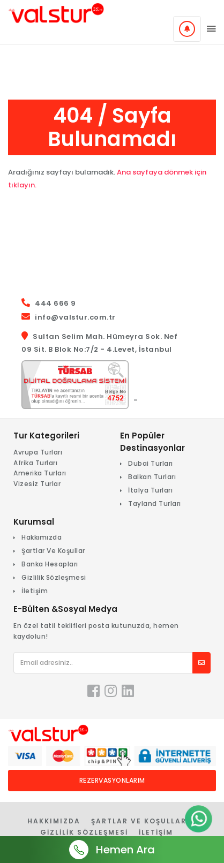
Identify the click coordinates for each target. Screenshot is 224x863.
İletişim (34, 590)
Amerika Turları (39, 473)
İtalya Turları (150, 490)
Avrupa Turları (37, 452)
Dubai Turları (150, 463)
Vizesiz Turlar (37, 483)
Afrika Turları (35, 462)
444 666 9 (55, 303)
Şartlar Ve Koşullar (53, 550)
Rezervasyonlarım (112, 780)
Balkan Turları (152, 476)
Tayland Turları (154, 503)
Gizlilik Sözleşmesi (53, 577)
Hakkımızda (41, 537)
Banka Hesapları (49, 564)
